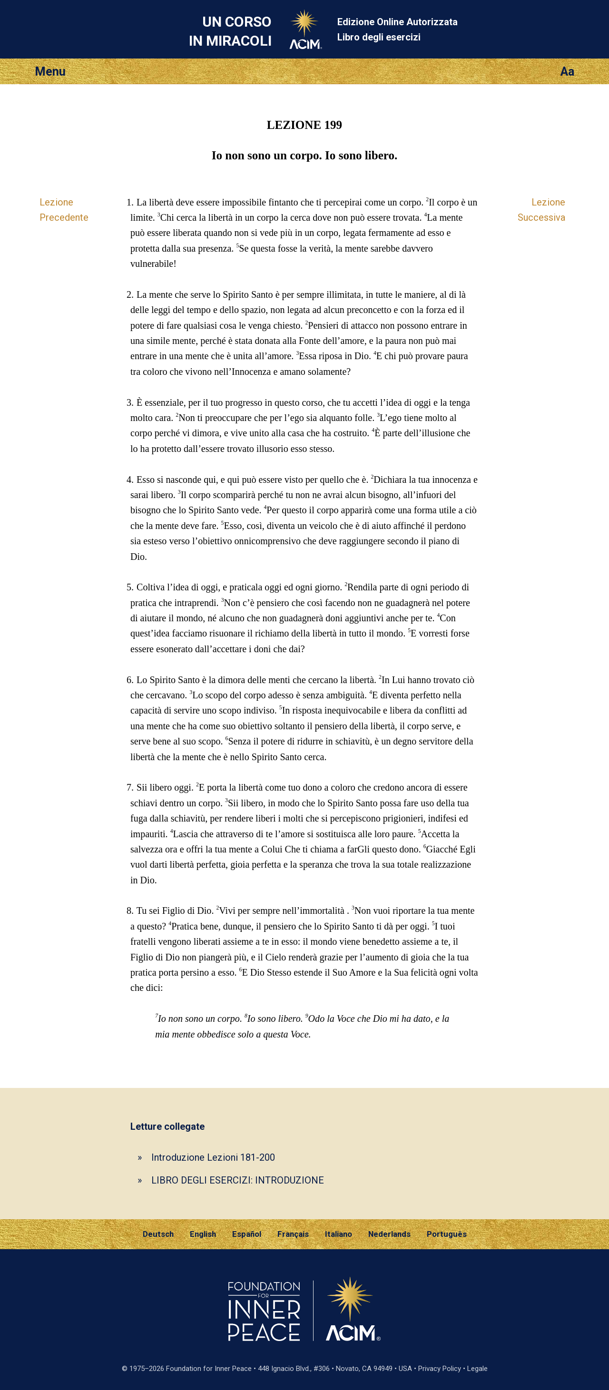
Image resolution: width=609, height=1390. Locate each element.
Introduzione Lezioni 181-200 (213, 1157)
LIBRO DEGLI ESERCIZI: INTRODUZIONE (237, 1180)
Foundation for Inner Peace (209, 1368)
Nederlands (389, 1234)
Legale (477, 1368)
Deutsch (158, 1234)
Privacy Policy (439, 1368)
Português (447, 1234)
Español (246, 1234)
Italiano (338, 1234)
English (203, 1234)
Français (293, 1234)
